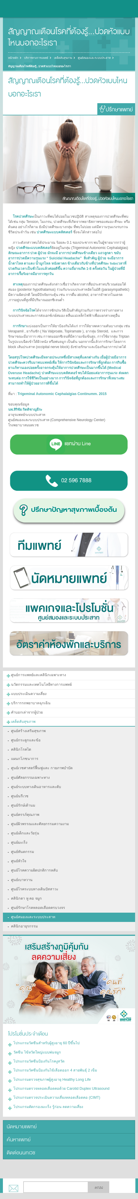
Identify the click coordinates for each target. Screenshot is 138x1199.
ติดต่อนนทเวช (20, 1137)
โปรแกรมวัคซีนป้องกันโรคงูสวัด (37, 1049)
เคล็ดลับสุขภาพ (62, 58)
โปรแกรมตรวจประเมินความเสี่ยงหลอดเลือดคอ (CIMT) (54, 1084)
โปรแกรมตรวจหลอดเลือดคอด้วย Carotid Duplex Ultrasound (59, 1075)
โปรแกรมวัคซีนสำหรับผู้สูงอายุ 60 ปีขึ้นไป (44, 1032)
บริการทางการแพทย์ (35, 58)
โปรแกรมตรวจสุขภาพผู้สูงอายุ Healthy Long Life (50, 1067)
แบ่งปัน (26, 1190)
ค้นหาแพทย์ (18, 1124)
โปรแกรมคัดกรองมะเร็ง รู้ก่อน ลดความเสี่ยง (46, 1093)
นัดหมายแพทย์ (21, 1112)
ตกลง (99, 1172)
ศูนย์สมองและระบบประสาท (92, 58)
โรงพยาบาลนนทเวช (20, 8)
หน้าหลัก (13, 58)
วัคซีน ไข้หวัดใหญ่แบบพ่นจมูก (36, 1040)
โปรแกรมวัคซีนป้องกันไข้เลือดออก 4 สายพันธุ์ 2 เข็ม (52, 1058)
